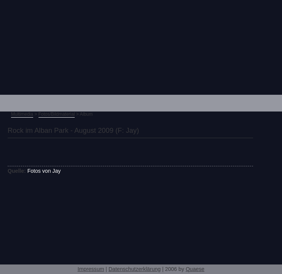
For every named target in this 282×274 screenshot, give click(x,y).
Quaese (195, 269)
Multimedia (22, 114)
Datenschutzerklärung (135, 269)
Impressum (91, 269)
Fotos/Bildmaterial (56, 114)
